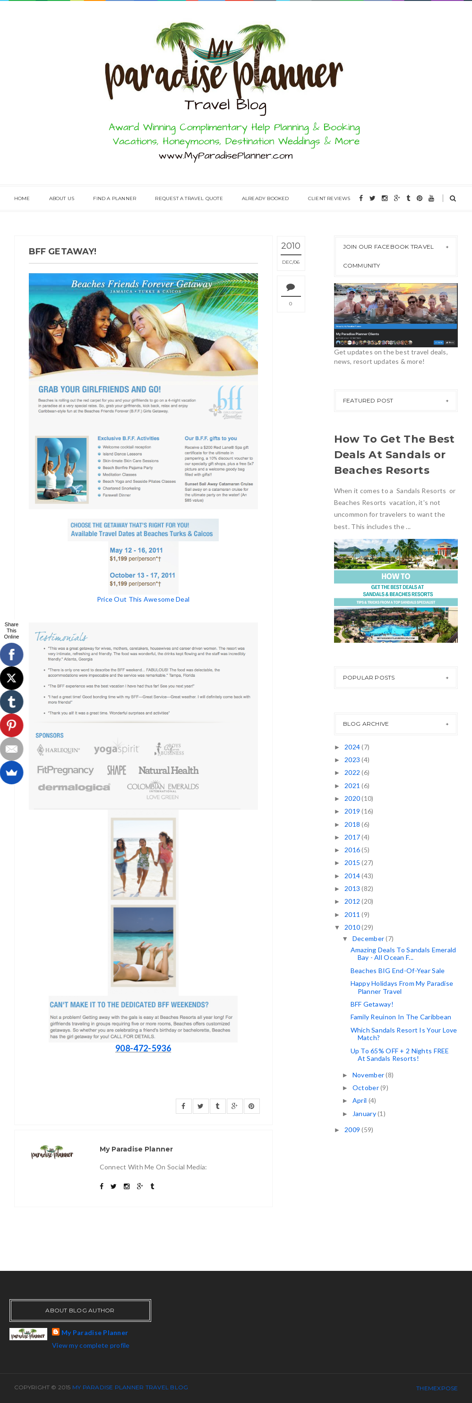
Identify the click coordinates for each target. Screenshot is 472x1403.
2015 (352, 862)
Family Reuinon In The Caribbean (401, 1017)
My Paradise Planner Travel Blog (130, 1387)
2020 (352, 798)
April (360, 1100)
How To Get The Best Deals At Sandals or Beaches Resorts (394, 455)
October (366, 1088)
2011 (352, 914)
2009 (352, 1130)
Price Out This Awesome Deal (143, 599)
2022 (352, 772)
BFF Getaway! (372, 1004)
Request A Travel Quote (189, 198)
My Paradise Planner (94, 1332)
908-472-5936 (143, 1048)
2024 (352, 747)
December (369, 938)
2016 (352, 850)
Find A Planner (114, 198)
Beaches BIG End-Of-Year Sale (398, 970)
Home (22, 198)
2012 (352, 901)
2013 (352, 888)
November (369, 1075)
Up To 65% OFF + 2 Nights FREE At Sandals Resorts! (400, 1055)
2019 (352, 811)
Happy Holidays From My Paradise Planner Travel (402, 987)
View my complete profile (91, 1345)
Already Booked (265, 198)
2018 (352, 824)
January (365, 1113)
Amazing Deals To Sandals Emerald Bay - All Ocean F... (403, 954)
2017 (352, 837)
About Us (62, 198)
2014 (352, 876)
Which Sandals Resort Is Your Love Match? (404, 1034)
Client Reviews (329, 198)
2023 (352, 760)
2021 (352, 785)
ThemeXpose (437, 1388)
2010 (352, 927)
